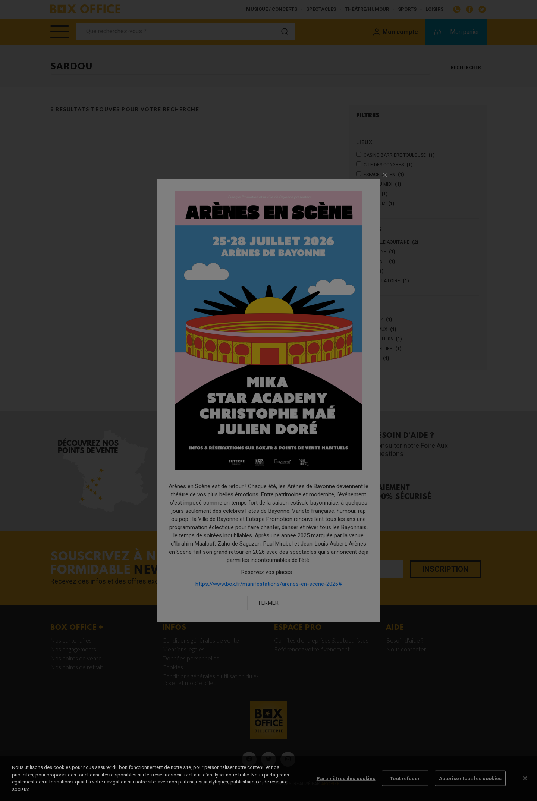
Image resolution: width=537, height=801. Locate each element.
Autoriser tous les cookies (470, 783)
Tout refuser (405, 783)
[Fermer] (525, 783)
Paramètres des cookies (346, 783)
